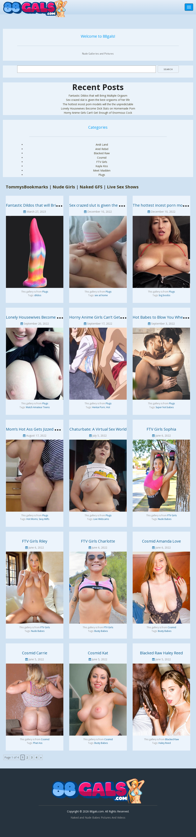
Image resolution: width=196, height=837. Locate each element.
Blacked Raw (102, 153)
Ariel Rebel (101, 149)
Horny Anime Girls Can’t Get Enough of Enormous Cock (98, 112)
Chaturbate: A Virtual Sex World (98, 429)
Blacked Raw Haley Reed (161, 653)
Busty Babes (101, 631)
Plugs (101, 175)
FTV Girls (101, 162)
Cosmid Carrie (34, 653)
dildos (37, 295)
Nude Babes (164, 519)
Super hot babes (165, 407)
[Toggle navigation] (189, 7)
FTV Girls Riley (34, 541)
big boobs (164, 295)
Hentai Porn (98, 407)
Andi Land (102, 144)
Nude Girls (64, 187)
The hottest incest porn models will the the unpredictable (98, 104)
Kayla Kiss (102, 166)
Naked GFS (91, 187)
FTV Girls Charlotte (98, 541)
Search (168, 69)
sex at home (101, 295)
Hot (108, 407)
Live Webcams (101, 519)
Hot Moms (32, 519)
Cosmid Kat (98, 653)
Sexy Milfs (44, 519)
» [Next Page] (41, 757)
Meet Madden (101, 170)
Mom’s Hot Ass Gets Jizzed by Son (36, 429)
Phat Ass (37, 743)
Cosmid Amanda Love (161, 541)
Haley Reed (164, 743)
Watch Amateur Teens (38, 407)
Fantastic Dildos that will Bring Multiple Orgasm (98, 95)
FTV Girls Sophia (161, 429)
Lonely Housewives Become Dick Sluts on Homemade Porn (98, 108)
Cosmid (101, 157)
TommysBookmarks (27, 187)
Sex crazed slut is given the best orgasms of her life (98, 100)
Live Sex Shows (123, 187)
